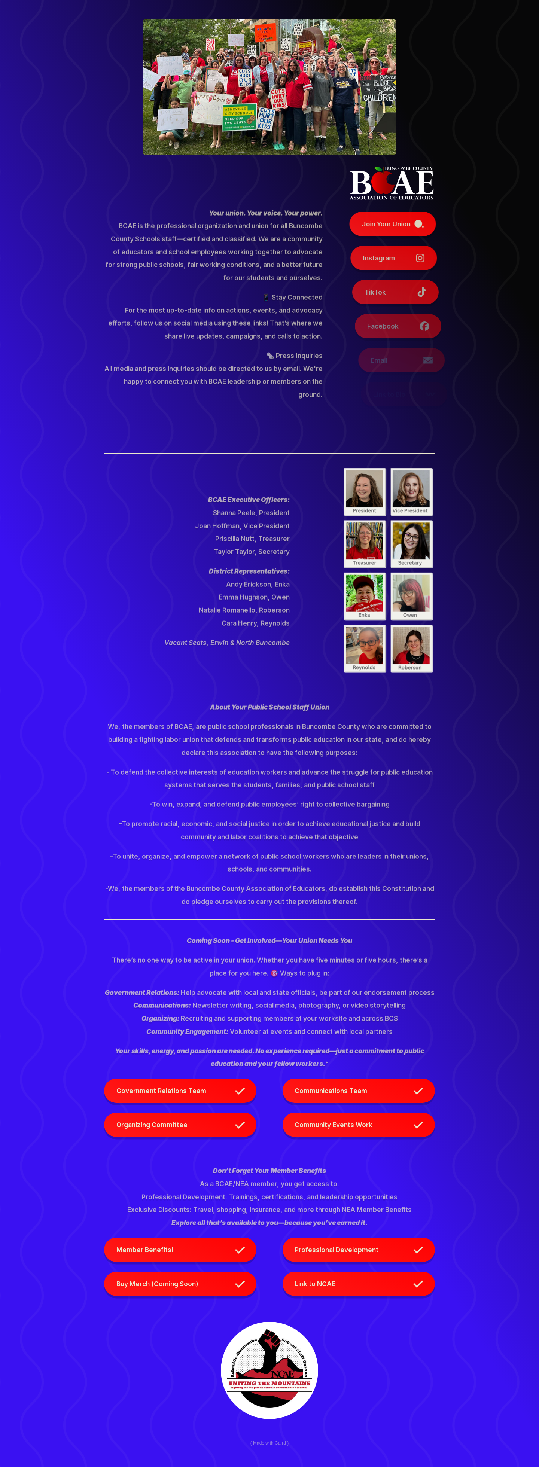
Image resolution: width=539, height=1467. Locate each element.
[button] (404, 224)
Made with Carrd (269, 1442)
